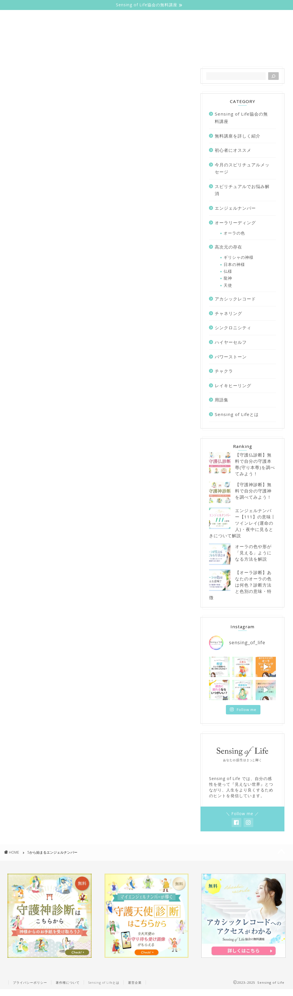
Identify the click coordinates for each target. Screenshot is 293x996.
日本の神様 (234, 264)
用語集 (221, 400)
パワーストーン (231, 356)
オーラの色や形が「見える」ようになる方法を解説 (253, 553)
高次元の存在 (228, 247)
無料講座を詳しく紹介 (244, 51)
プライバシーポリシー (30, 982)
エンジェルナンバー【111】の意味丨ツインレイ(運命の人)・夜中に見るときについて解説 (242, 523)
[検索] (273, 76)
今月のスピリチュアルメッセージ (242, 168)
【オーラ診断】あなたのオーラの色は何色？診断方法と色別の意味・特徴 (240, 584)
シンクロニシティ (233, 327)
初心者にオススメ (233, 150)
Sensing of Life (146, 27)
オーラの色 (234, 233)
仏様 (228, 271)
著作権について (68, 982)
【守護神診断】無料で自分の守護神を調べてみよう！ (253, 491)
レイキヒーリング (233, 385)
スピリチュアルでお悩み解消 (242, 190)
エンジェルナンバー (186, 51)
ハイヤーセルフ (231, 342)
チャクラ (224, 371)
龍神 (228, 278)
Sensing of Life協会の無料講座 (241, 117)
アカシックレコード (235, 299)
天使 (228, 285)
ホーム (32, 51)
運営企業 (135, 982)
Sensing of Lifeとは (75, 51)
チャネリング (228, 313)
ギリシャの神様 (239, 257)
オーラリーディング (130, 51)
